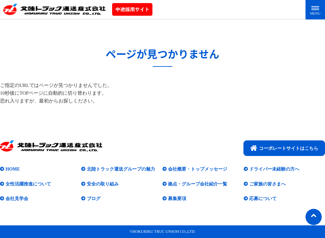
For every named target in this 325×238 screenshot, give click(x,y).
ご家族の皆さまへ (267, 184)
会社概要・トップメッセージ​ (197, 169)
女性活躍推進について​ (28, 184)
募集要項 (177, 198)
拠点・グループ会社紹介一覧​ (197, 184)
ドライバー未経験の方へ (274, 169)
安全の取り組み (103, 184)
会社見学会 (17, 198)
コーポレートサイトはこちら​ (284, 148)
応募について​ (263, 198)
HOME (13, 169)
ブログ (93, 198)
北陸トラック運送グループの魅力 (121, 169)
